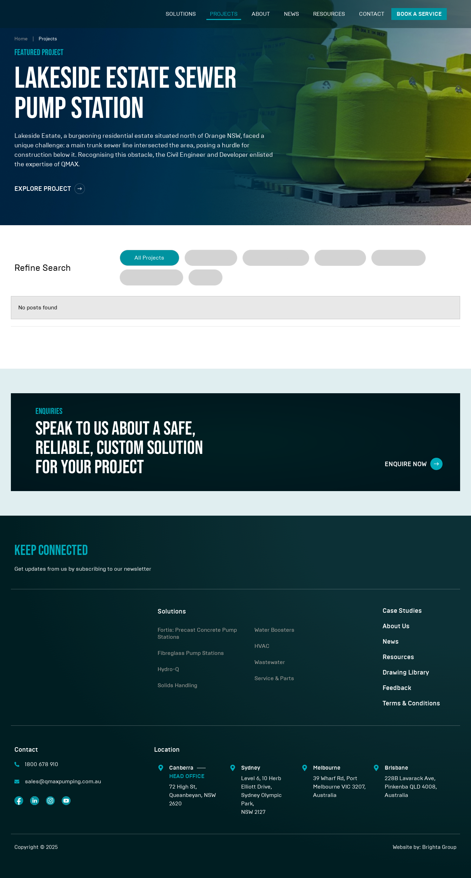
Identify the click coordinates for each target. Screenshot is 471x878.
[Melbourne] (304, 768)
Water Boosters (274, 629)
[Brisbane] (376, 768)
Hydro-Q (168, 669)
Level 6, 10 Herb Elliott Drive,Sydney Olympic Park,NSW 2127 (261, 795)
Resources (329, 14)
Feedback (397, 688)
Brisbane (396, 768)
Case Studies (402, 611)
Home (21, 39)
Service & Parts (274, 678)
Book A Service (419, 14)
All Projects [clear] (149, 257)
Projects (224, 14)
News (291, 14)
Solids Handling (177, 685)
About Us (396, 626)
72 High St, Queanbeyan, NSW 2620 (192, 795)
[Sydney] (233, 768)
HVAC (262, 646)
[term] (211, 258)
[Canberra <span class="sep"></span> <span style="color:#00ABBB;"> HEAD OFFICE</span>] (161, 768)
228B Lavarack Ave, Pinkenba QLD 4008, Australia (411, 786)
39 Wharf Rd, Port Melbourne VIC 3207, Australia (339, 786)
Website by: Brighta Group (425, 847)
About (261, 14)
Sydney (250, 768)
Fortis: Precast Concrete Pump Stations (197, 633)
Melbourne (326, 768)
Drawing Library (406, 673)
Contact (371, 14)
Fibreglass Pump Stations (191, 653)
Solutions (181, 14)
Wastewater (269, 662)
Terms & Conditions (411, 704)
